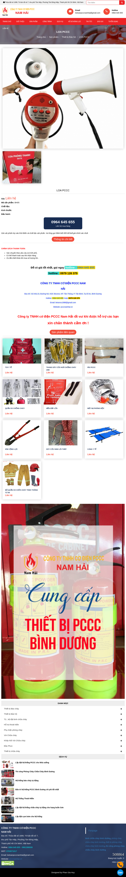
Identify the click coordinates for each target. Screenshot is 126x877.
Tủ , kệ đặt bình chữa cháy (15, 719)
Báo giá (100, 21)
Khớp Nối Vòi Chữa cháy (14, 740)
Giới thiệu (20, 21)
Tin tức (89, 21)
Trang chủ (7, 21)
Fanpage (93, 830)
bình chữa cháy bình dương (98, 838)
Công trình (47, 21)
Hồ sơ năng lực (74, 21)
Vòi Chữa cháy (10, 735)
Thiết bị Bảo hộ (10, 714)
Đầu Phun (8, 746)
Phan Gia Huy (69, 872)
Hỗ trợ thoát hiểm (11, 724)
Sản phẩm (33, 21)
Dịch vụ (60, 21)
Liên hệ (5, 28)
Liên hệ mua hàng (63, 223)
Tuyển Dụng (113, 21)
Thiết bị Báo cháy (11, 709)
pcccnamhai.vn (15, 859)
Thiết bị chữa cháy (12, 751)
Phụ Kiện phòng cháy (13, 730)
